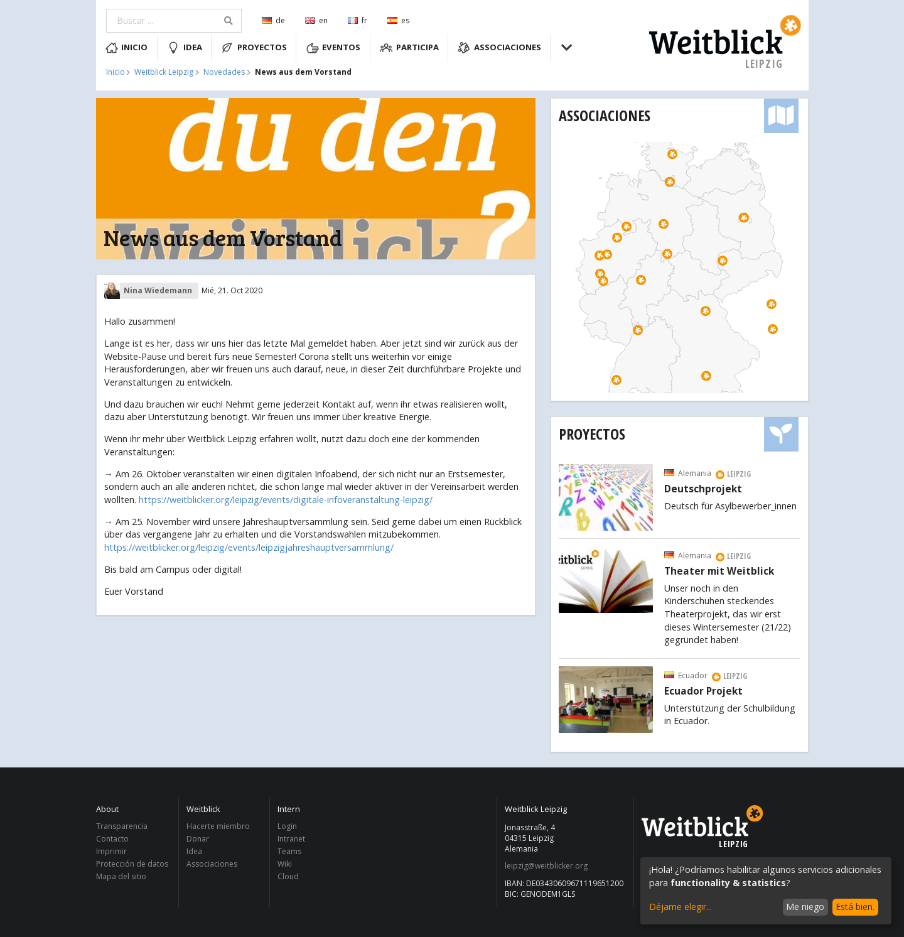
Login (287, 826)
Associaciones (499, 47)
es (398, 20)
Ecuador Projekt (703, 691)
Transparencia (122, 826)
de (273, 20)
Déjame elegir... (680, 906)
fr (357, 20)
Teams (289, 851)
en (316, 20)
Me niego (805, 907)
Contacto (112, 838)
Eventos (333, 47)
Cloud (288, 876)
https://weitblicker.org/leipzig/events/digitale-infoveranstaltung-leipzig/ (286, 500)
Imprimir (111, 851)
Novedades (224, 72)
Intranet (291, 838)
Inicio (126, 47)
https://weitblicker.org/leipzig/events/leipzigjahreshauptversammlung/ (249, 547)
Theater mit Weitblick (719, 571)
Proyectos (254, 47)
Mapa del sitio (121, 876)
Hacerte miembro (218, 826)
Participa (409, 47)
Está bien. (855, 907)
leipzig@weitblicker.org (546, 866)
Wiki (284, 863)
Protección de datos (132, 863)
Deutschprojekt (703, 489)
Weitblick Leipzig (163, 72)
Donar (197, 838)
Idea (184, 47)
